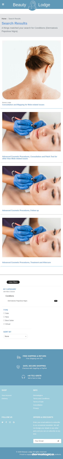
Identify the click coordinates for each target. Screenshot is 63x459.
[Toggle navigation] (3, 4)
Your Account (7, 395)
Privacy (36, 408)
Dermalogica (38, 395)
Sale (7, 313)
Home (4, 19)
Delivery (5, 398)
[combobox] (15, 336)
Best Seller (9, 320)
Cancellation (37, 405)
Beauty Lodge (27, 452)
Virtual (7, 324)
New (7, 317)
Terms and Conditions (41, 398)
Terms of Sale (38, 402)
